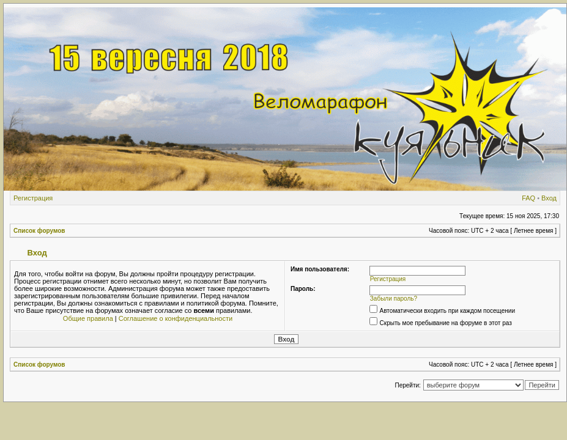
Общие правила (88, 318)
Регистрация (33, 198)
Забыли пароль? (393, 298)
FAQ (528, 198)
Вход (549, 198)
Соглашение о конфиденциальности (175, 318)
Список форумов (39, 230)
